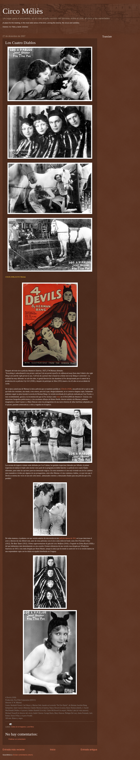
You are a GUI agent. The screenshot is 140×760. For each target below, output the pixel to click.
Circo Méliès (23, 11)
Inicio (52, 749)
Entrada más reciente (14, 749)
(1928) (66, 389)
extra (58, 397)
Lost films (30, 727)
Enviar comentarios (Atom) (23, 755)
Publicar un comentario (17, 739)
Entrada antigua (89, 749)
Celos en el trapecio (18, 727)
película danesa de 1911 (67, 538)
